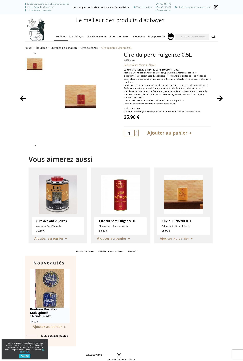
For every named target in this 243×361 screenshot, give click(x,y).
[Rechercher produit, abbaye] (192, 37)
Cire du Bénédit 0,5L (177, 221)
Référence (129, 60)
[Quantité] (129, 133)
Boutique (60, 36)
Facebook (216, 7)
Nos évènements (96, 36)
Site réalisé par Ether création (121, 359)
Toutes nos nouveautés (54, 335)
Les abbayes (76, 36)
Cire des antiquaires (51, 221)
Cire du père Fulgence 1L (117, 221)
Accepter (25, 356)
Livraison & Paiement (85, 251)
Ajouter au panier (169, 133)
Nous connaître (119, 36)
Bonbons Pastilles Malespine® (43, 311)
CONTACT (132, 251)
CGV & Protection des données (111, 251)
